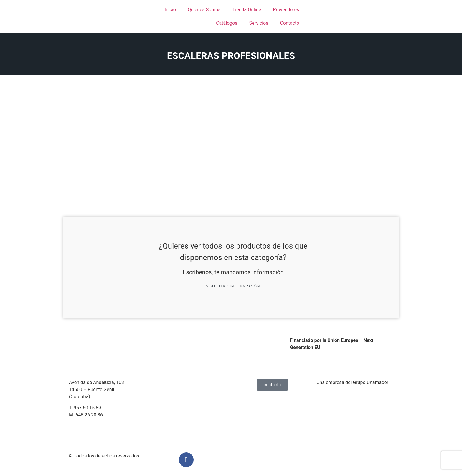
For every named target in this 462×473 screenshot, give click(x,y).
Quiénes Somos (204, 9)
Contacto (289, 23)
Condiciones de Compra (180, 416)
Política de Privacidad (177, 393)
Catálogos (226, 23)
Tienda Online (246, 9)
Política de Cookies (175, 405)
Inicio (170, 9)
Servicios (258, 23)
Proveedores (286, 9)
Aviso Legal (167, 382)
